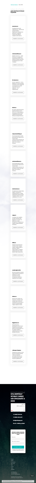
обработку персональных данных (18, 450)
